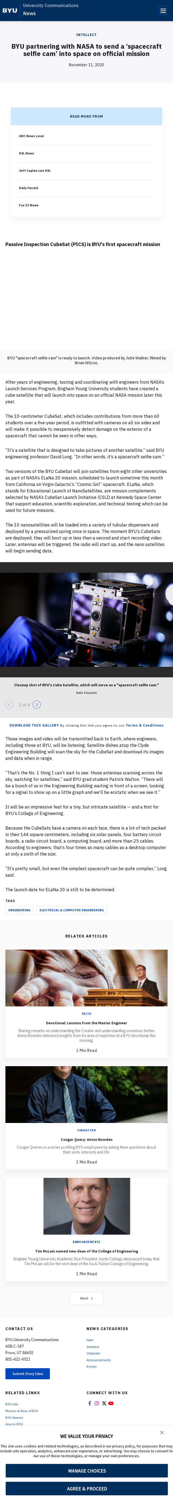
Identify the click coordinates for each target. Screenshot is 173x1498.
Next (86, 1305)
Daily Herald (30, 187)
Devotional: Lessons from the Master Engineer (86, 1022)
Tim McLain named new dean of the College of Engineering (86, 1254)
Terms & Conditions (145, 725)
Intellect (86, 35)
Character (86, 1130)
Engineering (19, 910)
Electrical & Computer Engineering (72, 910)
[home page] (9, 10)
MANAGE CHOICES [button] (87, 1471)
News (29, 13)
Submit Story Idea (33, 1381)
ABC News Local (34, 135)
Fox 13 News (30, 205)
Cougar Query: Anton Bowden (86, 1138)
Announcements (86, 1242)
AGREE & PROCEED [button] (87, 1489)
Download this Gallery (34, 725)
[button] (162, 1433)
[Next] (37, 705)
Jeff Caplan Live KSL (38, 170)
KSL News (28, 153)
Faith (86, 1014)
